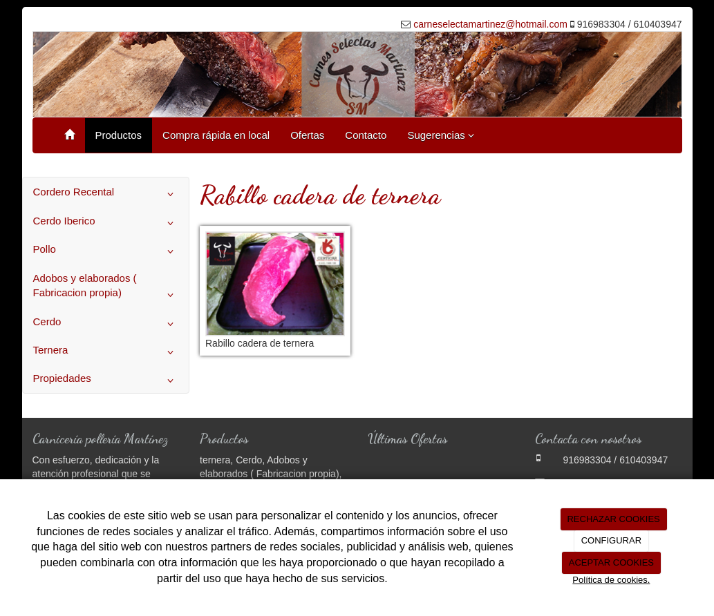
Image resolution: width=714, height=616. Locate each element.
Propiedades (106, 380)
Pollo (106, 251)
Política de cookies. (611, 580)
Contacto (365, 135)
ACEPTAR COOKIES (611, 562)
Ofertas (307, 135)
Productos (118, 135)
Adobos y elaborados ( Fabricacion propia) (106, 288)
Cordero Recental (106, 194)
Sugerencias (440, 135)
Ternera (106, 352)
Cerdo (106, 324)
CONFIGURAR (611, 540)
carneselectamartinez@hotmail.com (490, 24)
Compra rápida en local (216, 135)
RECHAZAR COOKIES (613, 519)
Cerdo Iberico (106, 223)
